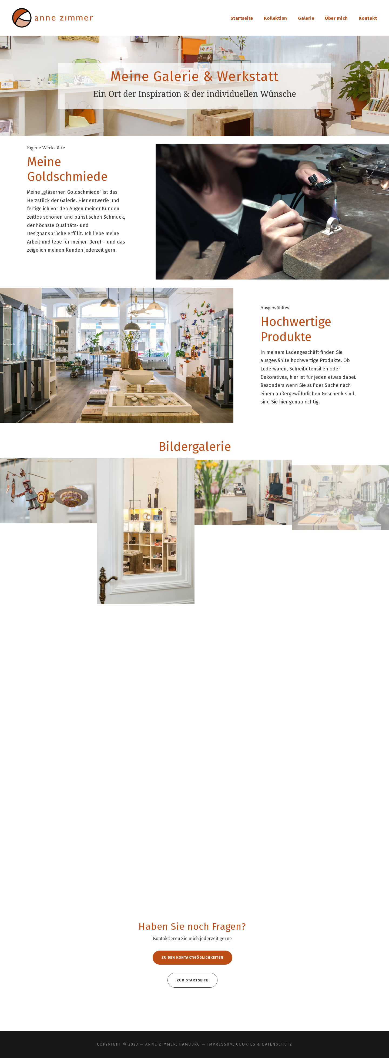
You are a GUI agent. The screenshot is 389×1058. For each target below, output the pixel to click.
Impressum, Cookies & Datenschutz (249, 1044)
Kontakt (368, 18)
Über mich (336, 18)
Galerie (306, 18)
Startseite (241, 18)
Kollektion (275, 18)
